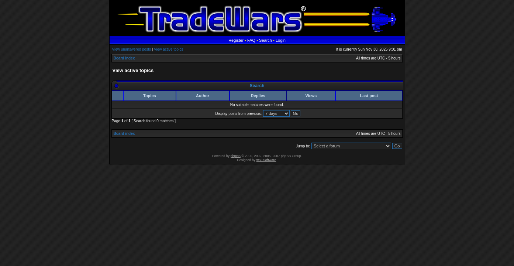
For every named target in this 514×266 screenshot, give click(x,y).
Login (281, 40)
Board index (124, 58)
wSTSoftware (266, 160)
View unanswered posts (131, 49)
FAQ (251, 40)
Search (265, 40)
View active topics (168, 49)
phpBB (236, 156)
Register (236, 40)
